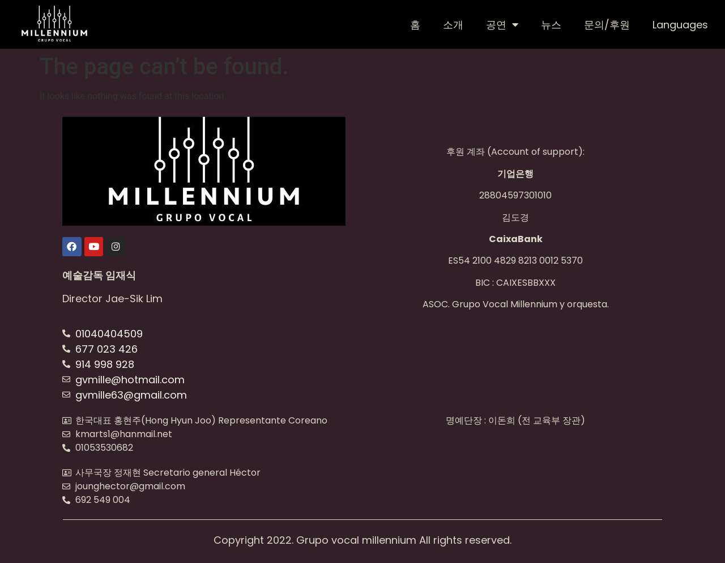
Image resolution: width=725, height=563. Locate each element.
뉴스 (551, 25)
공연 (502, 24)
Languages (680, 25)
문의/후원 (607, 25)
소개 (453, 25)
